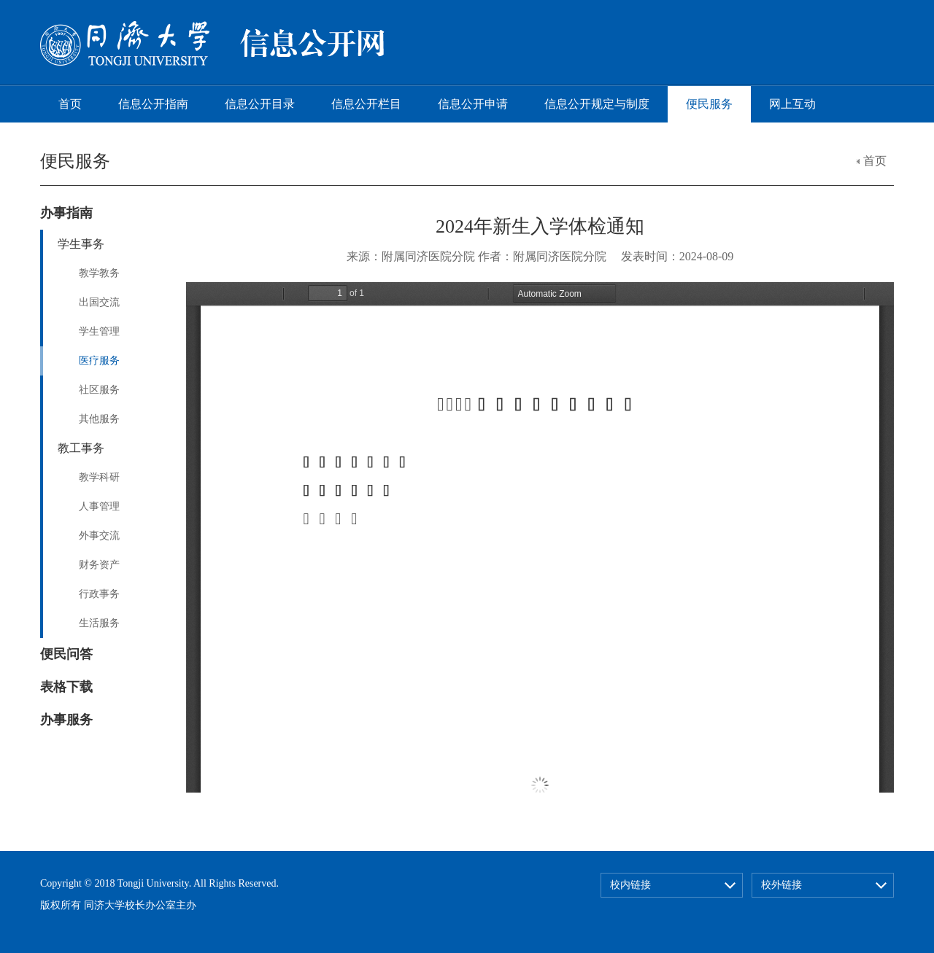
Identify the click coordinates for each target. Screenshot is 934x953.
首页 (70, 104)
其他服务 (99, 418)
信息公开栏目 (366, 104)
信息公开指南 (153, 104)
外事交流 (99, 535)
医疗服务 (99, 360)
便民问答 (66, 654)
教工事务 (81, 448)
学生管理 (99, 331)
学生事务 (81, 244)
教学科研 (99, 477)
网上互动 (792, 104)
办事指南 (66, 213)
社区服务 (99, 389)
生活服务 (99, 623)
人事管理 (99, 506)
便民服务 (709, 104)
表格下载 (66, 687)
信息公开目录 (260, 104)
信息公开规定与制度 (596, 104)
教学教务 (99, 273)
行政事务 (99, 593)
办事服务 (66, 719)
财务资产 (99, 564)
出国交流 (99, 302)
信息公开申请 (473, 104)
